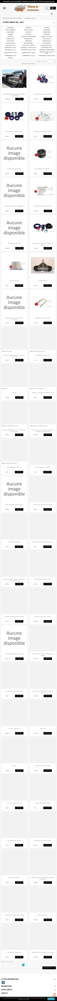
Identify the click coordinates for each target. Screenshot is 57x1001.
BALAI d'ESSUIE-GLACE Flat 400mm (43, 765)
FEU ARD (14, 765)
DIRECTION (28, 32)
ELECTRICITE (28, 34)
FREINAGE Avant (10, 38)
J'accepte (51, 998)
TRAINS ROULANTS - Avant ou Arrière (47, 52)
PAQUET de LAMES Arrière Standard (43, 616)
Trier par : (39, 61)
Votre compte (6, 990)
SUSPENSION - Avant (47, 47)
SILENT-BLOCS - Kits (10, 45)
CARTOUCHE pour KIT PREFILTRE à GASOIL (43, 504)
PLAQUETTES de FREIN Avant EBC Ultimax (14, 616)
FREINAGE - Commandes (47, 36)
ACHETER (19, 99)
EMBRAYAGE (47, 34)
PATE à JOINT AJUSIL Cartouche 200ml (14, 504)
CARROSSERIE (46, 29)
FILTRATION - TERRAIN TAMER (28, 36)
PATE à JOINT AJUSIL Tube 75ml (14, 840)
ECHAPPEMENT (46, 32)
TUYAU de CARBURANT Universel (14, 803)
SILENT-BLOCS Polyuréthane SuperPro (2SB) (14, 915)
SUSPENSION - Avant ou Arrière (28, 49)
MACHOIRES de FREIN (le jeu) (14, 952)
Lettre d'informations (10, 979)
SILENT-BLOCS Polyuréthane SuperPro (42, 94)
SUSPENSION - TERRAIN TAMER (46, 49)
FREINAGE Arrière (28, 38)
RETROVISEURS (46, 43)
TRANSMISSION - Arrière (28, 55)
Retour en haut (49, 968)
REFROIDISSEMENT (28, 43)
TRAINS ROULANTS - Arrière (28, 52)
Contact (4, 993)
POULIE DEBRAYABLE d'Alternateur (43, 168)
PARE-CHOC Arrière (42, 915)
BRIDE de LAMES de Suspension (42, 318)
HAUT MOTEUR (10, 40)
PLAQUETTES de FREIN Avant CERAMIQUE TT (14, 206)
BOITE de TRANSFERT (10, 29)
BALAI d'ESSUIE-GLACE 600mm (14, 467)
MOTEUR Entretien (46, 40)
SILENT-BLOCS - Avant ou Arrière (28, 47)
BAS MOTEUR (28, 40)
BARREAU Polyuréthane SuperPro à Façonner (42, 542)
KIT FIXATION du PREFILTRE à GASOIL (42, 840)
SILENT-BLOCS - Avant (46, 45)
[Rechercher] (34, 14)
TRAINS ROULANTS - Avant (10, 52)
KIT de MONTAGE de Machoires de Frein (14, 691)
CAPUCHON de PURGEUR (14, 542)
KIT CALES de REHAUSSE (14, 728)
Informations (6, 986)
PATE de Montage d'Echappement (42, 467)
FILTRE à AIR (43, 728)
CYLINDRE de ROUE (42, 280)
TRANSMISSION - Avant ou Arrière (47, 55)
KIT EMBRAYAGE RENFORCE (14, 243)
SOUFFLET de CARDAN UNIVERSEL (43, 803)
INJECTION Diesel (46, 38)
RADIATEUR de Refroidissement (14, 168)
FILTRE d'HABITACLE (14, 280)
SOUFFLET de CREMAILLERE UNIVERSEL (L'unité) (43, 392)
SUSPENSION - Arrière (10, 49)
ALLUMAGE (46, 27)
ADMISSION (28, 27)
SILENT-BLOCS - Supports (28, 45)
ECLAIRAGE (10, 34)
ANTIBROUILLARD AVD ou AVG (43, 355)
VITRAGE (10, 57)
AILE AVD (14, 392)
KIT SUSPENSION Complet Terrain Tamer (42, 206)
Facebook (3, 982)
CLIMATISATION (10, 32)
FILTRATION (10, 36)
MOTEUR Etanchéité (10, 43)
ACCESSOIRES (10, 27)
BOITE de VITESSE (28, 29)
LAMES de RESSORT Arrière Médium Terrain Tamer (42, 952)
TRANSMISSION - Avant (10, 55)
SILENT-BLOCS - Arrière (10, 47)
